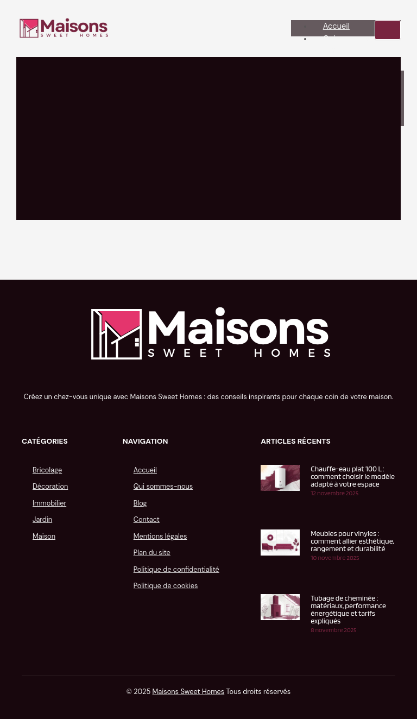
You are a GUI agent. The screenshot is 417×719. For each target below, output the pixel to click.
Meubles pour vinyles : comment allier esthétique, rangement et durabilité (352, 541)
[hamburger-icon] (388, 30)
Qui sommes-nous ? (342, 45)
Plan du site (152, 552)
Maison (44, 536)
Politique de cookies (166, 585)
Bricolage (47, 470)
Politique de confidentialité (176, 569)
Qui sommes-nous (163, 486)
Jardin (42, 519)
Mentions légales (160, 536)
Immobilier (49, 503)
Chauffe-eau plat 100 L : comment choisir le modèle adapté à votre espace (353, 476)
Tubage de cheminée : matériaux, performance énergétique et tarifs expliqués (348, 609)
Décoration (50, 486)
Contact (147, 519)
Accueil (336, 26)
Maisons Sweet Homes (189, 691)
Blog (140, 503)
